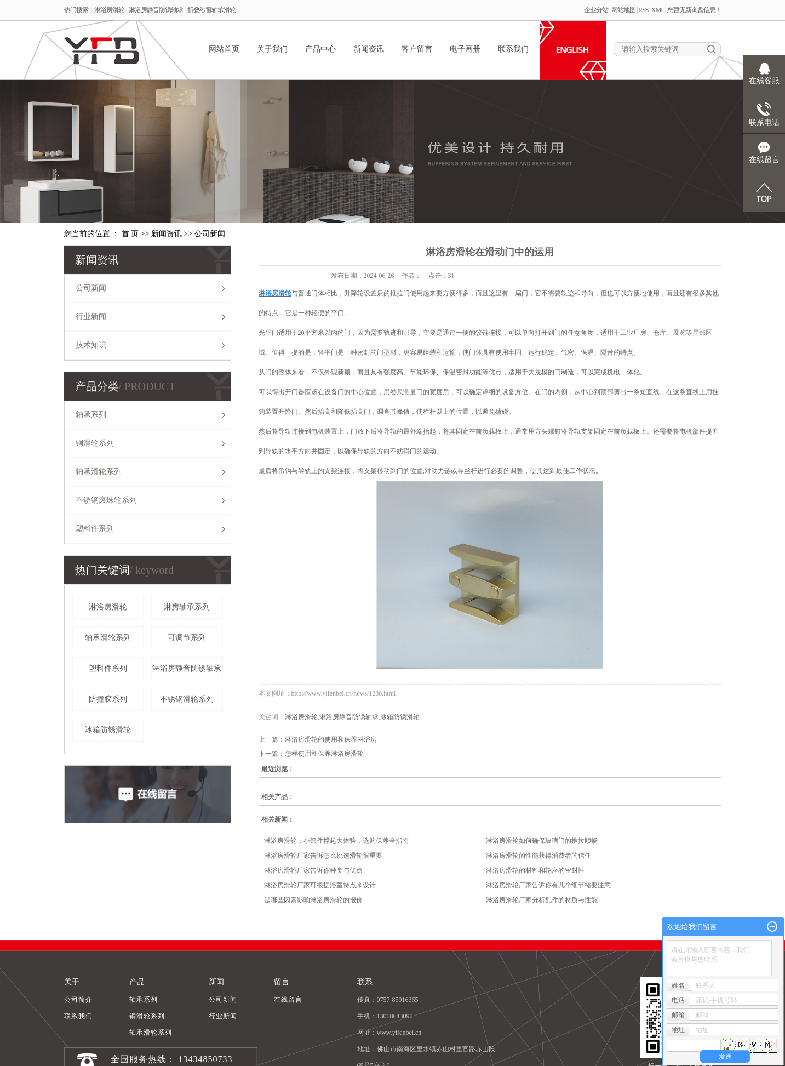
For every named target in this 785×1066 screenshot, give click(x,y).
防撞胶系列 (108, 699)
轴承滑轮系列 (99, 472)
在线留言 (288, 1000)
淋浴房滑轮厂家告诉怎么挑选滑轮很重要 (323, 855)
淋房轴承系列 (187, 607)
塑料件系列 (95, 529)
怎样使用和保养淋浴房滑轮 (324, 753)
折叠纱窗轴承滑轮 (211, 10)
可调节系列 (187, 638)
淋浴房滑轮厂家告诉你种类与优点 (313, 870)
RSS (643, 10)
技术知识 (91, 345)
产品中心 (320, 49)
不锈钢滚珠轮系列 (106, 500)
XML (657, 10)
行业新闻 (91, 316)
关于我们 (272, 49)
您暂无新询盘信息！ (694, 10)
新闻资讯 (368, 49)
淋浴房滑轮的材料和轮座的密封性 (535, 870)
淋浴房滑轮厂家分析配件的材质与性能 (542, 900)
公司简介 (78, 1000)
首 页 (130, 234)
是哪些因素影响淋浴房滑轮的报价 (313, 900)
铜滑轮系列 (95, 443)
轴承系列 (91, 415)
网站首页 (224, 49)
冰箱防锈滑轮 (108, 730)
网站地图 (623, 10)
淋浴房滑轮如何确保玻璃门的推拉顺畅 (542, 841)
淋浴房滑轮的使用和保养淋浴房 (331, 739)
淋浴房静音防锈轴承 (156, 10)
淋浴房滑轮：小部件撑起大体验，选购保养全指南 (336, 841)
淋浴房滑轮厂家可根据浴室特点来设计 (320, 885)
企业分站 (596, 10)
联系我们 (513, 49)
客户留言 (417, 49)
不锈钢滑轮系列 (187, 699)
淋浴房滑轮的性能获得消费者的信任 (538, 855)
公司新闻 (209, 234)
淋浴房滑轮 (109, 10)
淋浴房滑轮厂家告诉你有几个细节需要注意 (548, 885)
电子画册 (465, 49)
